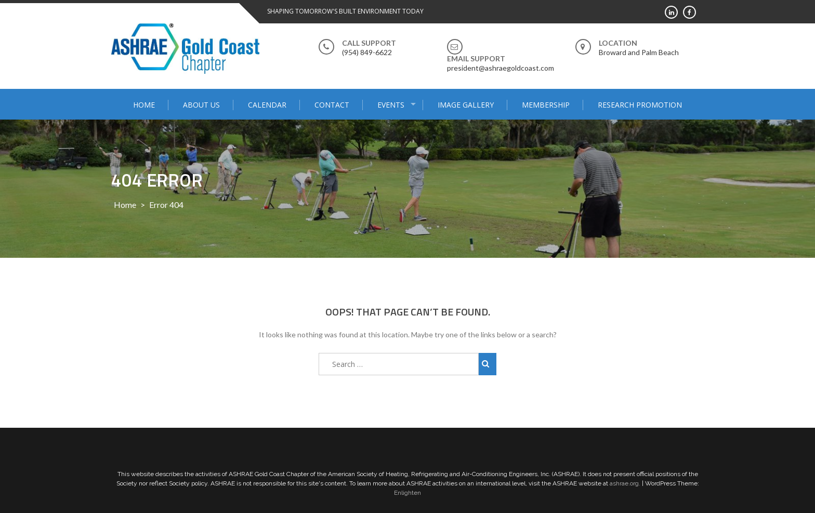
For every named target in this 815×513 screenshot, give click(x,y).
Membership (546, 105)
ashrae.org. (625, 483)
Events (390, 105)
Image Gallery (466, 105)
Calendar (267, 105)
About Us (201, 105)
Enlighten (407, 492)
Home (144, 105)
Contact (331, 105)
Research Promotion (640, 105)
